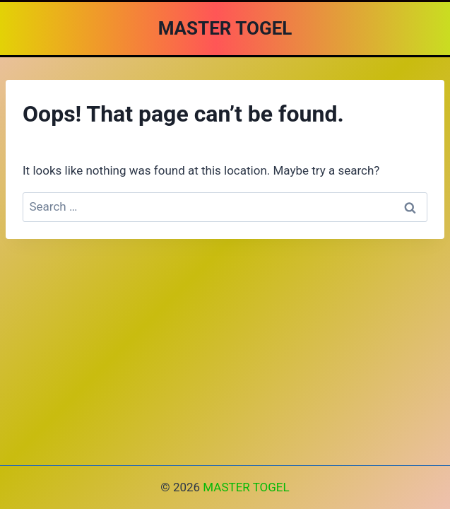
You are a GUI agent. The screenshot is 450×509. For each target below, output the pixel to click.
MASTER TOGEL (246, 487)
